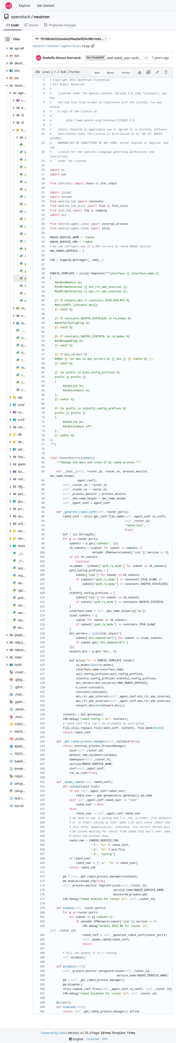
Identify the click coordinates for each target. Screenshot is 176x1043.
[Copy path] (92, 45)
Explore (24, 5)
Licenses (93, 1039)
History (126, 72)
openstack (20, 16)
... (146, 57)
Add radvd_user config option (129, 58)
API (104, 1039)
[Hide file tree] (7, 39)
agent (65, 46)
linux (76, 46)
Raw (97, 72)
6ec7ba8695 (95, 57)
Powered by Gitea (54, 1033)
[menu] (76, 1039)
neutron (42, 16)
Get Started (45, 5)
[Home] (8, 6)
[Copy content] (148, 72)
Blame (110, 72)
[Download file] (139, 72)
